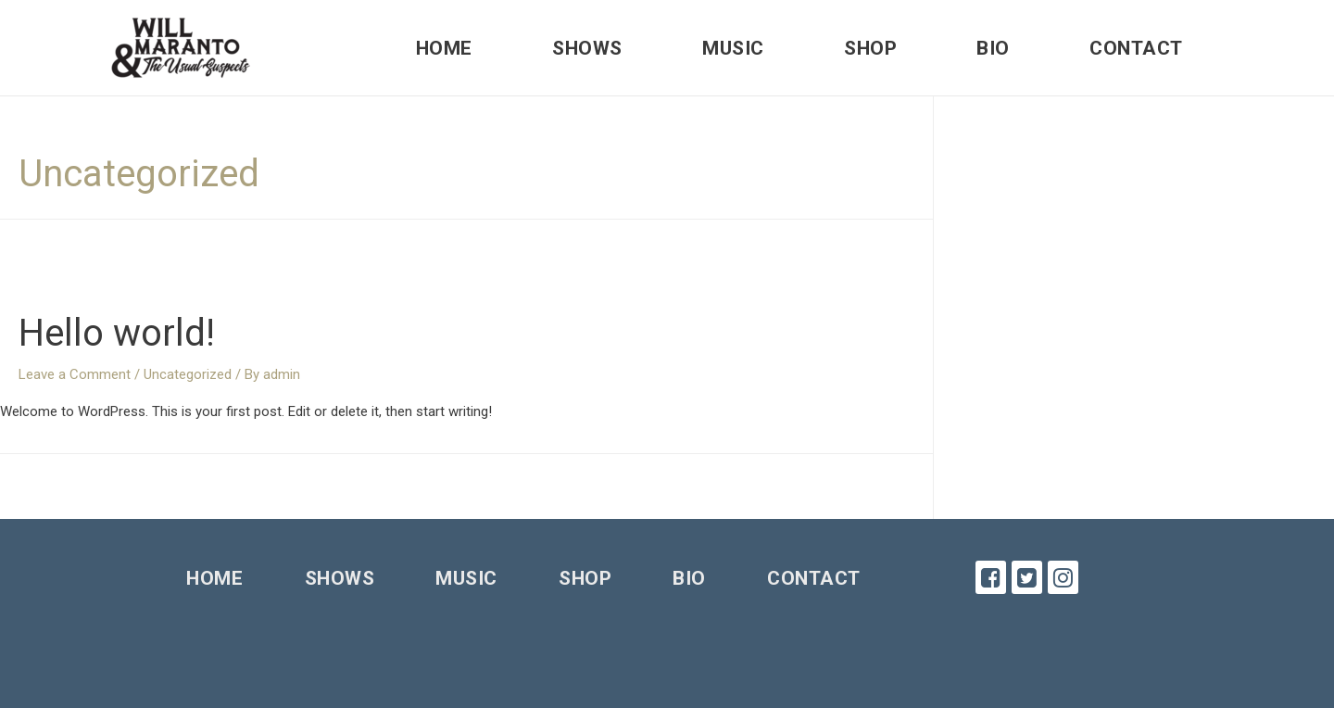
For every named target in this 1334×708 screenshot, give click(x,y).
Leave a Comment (75, 374)
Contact (1136, 48)
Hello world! (117, 333)
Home (444, 48)
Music (733, 48)
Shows (587, 48)
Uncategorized (188, 374)
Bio (993, 48)
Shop (870, 48)
